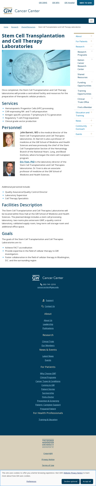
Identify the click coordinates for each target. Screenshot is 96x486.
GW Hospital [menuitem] (69, 2)
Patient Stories (48, 389)
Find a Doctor (48, 397)
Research (14, 27)
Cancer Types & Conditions (48, 381)
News (78, 120)
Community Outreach (81, 127)
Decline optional (70, 481)
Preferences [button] (31, 481)
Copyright (48, 453)
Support (50, 300)
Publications (48, 328)
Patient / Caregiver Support (48, 404)
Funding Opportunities (84, 84)
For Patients (81, 41)
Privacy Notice (48, 459)
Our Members (48, 345)
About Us (48, 320)
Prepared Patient (48, 409)
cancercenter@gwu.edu (48, 287)
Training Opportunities (84, 92)
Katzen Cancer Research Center (82, 65)
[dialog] (48, 478)
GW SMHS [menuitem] (43, 2)
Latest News (48, 356)
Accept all (87, 481)
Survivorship (48, 393)
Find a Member (85, 107)
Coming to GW (48, 385)
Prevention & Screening (48, 401)
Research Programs (82, 53)
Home (6, 27)
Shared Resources (28, 27)
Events (79, 134)
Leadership (48, 324)
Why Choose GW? (48, 373)
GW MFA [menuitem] (55, 2)
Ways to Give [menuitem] (86, 3)
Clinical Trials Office (83, 100)
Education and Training (83, 114)
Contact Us (50, 306)
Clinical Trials (48, 341)
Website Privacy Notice (73, 473)
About (79, 36)
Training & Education (48, 419)
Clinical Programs (48, 377)
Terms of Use (48, 465)
